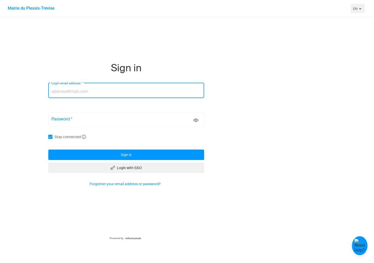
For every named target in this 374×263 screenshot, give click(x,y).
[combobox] (358, 8)
